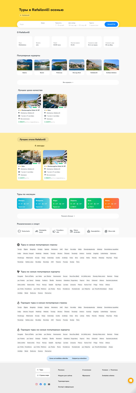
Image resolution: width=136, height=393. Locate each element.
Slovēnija (46, 262)
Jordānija (64, 258)
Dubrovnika (30, 285)
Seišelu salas (29, 262)
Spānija (47, 249)
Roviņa (44, 285)
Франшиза (86, 376)
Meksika (46, 253)
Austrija (88, 253)
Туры (40, 370)
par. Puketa (21, 280)
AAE (61, 249)
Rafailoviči (25, 15)
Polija (116, 258)
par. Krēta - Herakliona (25, 289)
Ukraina (60, 253)
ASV (52, 262)
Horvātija (73, 249)
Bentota (109, 276)
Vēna (88, 280)
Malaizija (101, 258)
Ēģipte (26, 249)
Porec (38, 285)
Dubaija (37, 280)
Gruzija (37, 258)
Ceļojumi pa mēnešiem (79, 358)
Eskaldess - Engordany (71, 280)
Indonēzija (50, 258)
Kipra (66, 249)
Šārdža (52, 280)
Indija (19, 253)
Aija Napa (58, 285)
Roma (59, 289)
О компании (86, 370)
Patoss (80, 285)
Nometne (59, 280)
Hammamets (57, 276)
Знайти (111, 24)
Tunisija (53, 253)
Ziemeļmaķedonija (89, 249)
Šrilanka (66, 253)
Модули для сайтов (65, 376)
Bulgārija (32, 249)
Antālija (20, 293)
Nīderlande (29, 258)
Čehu (77, 262)
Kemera (40, 293)
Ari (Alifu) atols (86, 276)
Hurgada (20, 276)
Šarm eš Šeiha (29, 276)
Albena (102, 280)
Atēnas (107, 285)
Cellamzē (94, 280)
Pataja (116, 276)
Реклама (61, 370)
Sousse (65, 276)
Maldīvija (38, 253)
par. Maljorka (86, 289)
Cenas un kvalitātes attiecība (58, 358)
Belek (26, 293)
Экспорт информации (66, 387)
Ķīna (76, 258)
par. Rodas (51, 289)
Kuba (71, 258)
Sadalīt (51, 285)
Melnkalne (54, 249)
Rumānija (20, 262)
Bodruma (33, 293)
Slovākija (38, 262)
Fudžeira (44, 280)
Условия (105, 370)
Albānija (99, 249)
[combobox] (28, 24)
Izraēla (58, 258)
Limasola (73, 285)
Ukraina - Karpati (28, 253)
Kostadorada (76, 289)
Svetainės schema (108, 376)
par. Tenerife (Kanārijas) (99, 289)
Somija (72, 262)
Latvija (82, 258)
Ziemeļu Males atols (99, 276)
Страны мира (43, 375)
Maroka (94, 258)
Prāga (95, 285)
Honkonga (21, 258)
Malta (88, 258)
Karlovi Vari (87, 285)
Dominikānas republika (111, 249)
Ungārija (95, 253)
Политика (114, 370)
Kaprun (82, 280)
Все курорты (68, 82)
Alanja (111, 289)
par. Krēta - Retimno (40, 289)
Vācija (43, 258)
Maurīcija (109, 258)
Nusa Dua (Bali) (74, 276)
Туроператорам (63, 381)
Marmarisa (48, 293)
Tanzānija (74, 253)
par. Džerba (47, 276)
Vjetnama (113, 253)
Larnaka (65, 285)
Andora (82, 253)
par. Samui (30, 280)
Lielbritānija (104, 253)
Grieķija (40, 249)
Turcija (20, 249)
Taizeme (58, 262)
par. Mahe (39, 276)
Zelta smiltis (21, 285)
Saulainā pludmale (111, 280)
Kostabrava (66, 289)
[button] (28, 24)
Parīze (101, 285)
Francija (65, 262)
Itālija (80, 249)
